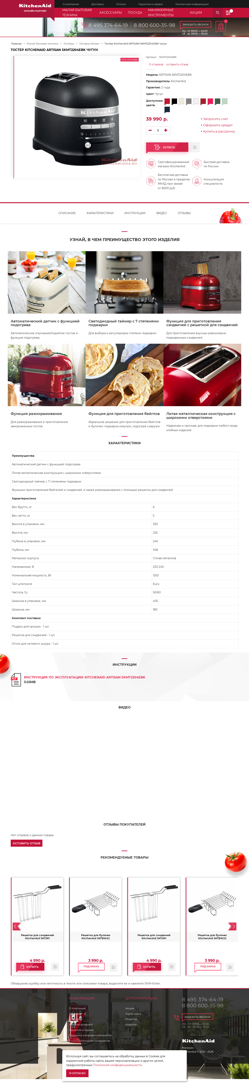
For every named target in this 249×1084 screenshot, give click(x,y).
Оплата (74, 1024)
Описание (67, 218)
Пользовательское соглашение (89, 1045)
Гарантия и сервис (81, 1034)
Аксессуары (110, 12)
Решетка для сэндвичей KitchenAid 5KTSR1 (37, 941)
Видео (161, 218)
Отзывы (184, 218)
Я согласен (77, 1073)
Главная (16, 43)
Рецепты (131, 1024)
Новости (131, 1029)
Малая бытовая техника (77, 12)
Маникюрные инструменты (161, 12)
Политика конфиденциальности (90, 1040)
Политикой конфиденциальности (117, 1065)
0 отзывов (156, 64)
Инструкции (135, 218)
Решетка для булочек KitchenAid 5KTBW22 (95, 941)
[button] (26, 848)
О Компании (77, 1013)
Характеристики (100, 218)
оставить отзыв (177, 64)
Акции (129, 1013)
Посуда (135, 12)
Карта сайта (133, 1018)
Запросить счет (215, 119)
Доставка (75, 1018)
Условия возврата (81, 1029)
